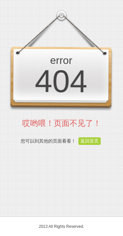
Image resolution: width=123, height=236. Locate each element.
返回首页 (89, 141)
